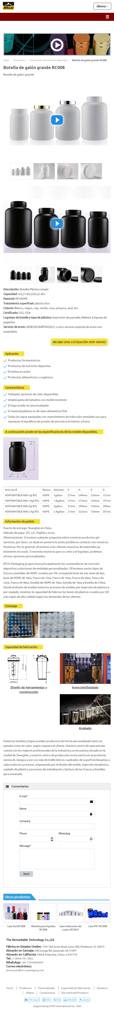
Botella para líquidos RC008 (43, 928)
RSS (57, 1000)
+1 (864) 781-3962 (22, 958)
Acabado (85, 728)
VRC (46, 1000)
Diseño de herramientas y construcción (28, 690)
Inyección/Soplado (85, 687)
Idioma (102, 6)
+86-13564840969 (32, 962)
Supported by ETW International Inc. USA (57, 1006)
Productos (19, 60)
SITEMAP (70, 1000)
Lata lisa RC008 (16, 926)
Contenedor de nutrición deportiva (49, 60)
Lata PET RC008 (97, 926)
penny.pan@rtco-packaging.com (25, 970)
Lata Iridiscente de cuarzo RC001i (70, 928)
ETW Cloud (32, 1000)
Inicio (6, 60)
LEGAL (84, 1000)
